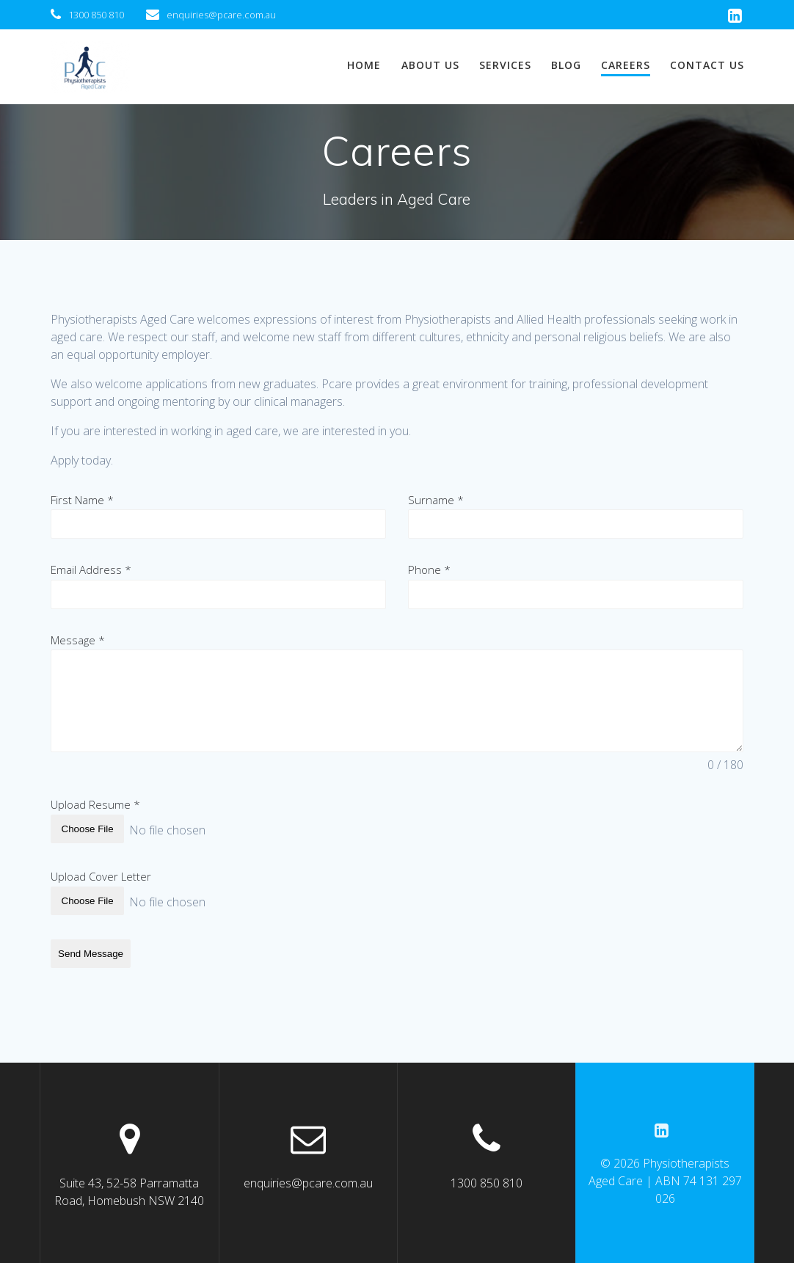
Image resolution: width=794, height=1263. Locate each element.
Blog (566, 65)
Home (364, 65)
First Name (82, 499)
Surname (436, 499)
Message (78, 641)
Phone (429, 570)
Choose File (88, 830)
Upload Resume (95, 805)
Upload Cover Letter (101, 875)
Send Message (90, 950)
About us (430, 65)
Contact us (707, 65)
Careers (625, 65)
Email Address (91, 570)
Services (505, 65)
